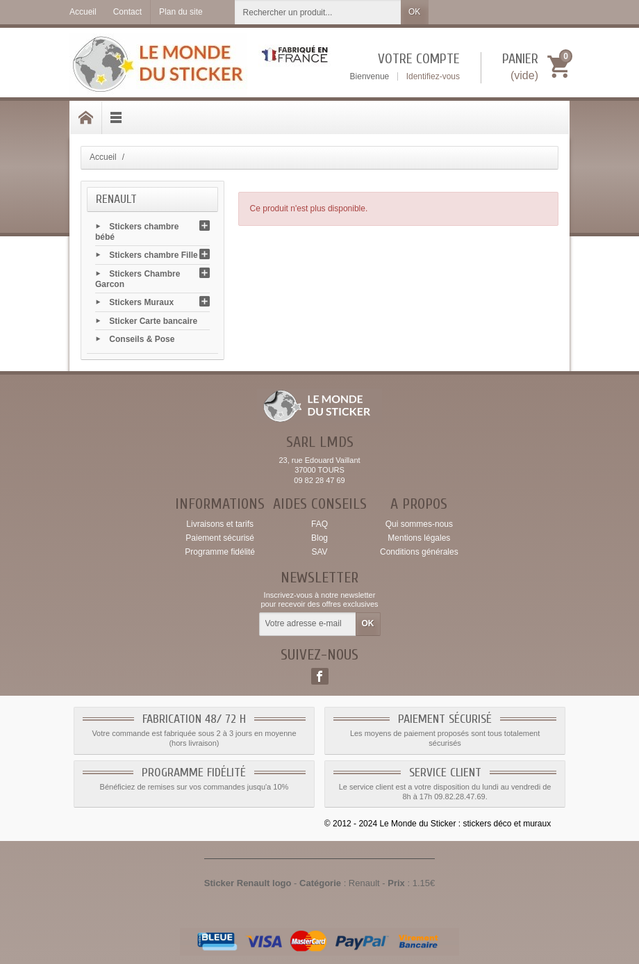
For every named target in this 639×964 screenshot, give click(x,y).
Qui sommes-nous (419, 524)
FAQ (319, 524)
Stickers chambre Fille (153, 255)
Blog (319, 538)
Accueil (103, 157)
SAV (319, 552)
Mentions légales (419, 538)
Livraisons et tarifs (220, 524)
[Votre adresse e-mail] (307, 624)
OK (414, 12)
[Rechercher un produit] (318, 12)
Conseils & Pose (141, 338)
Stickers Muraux (141, 302)
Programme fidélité (220, 552)
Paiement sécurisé (219, 538)
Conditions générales (419, 552)
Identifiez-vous (433, 76)
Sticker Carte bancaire (153, 320)
